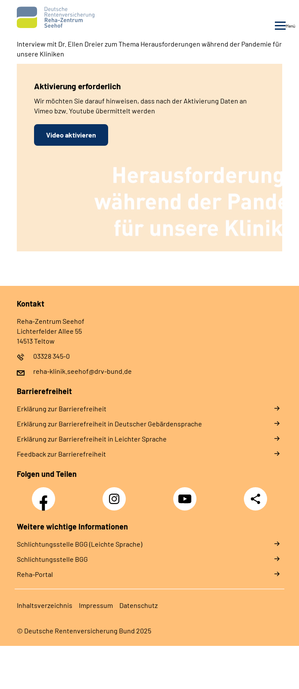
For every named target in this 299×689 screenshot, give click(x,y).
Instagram (116, 494)
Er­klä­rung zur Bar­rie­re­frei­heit (61, 408)
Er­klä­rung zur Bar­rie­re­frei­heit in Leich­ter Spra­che (92, 439)
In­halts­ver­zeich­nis (44, 605)
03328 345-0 (51, 356)
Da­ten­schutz (138, 605)
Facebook (45, 494)
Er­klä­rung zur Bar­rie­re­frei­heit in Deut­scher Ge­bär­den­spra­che (109, 424)
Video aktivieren (71, 135)
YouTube (186, 494)
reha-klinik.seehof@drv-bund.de (82, 371)
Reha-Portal (35, 574)
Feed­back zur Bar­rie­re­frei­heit (61, 454)
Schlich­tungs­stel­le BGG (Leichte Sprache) (79, 544)
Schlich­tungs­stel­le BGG (52, 559)
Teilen (255, 499)
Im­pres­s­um (96, 605)
